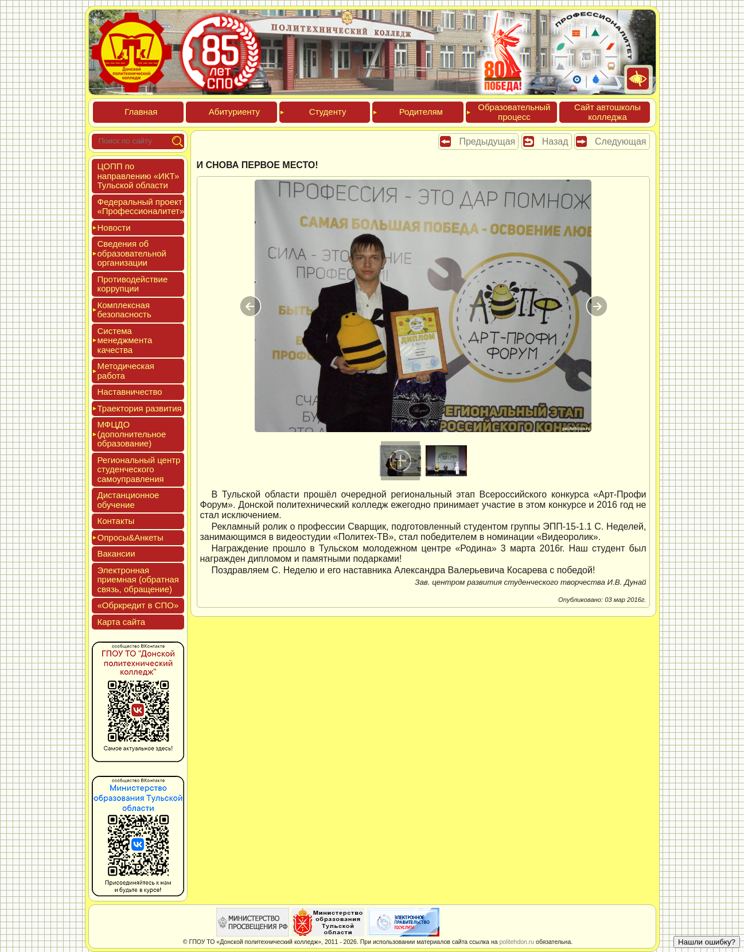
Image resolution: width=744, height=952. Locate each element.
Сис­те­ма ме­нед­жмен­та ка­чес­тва (125, 340)
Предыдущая (487, 141)
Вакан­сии (116, 553)
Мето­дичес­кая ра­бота (126, 370)
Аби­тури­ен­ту (234, 111)
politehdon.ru (516, 941)
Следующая (620, 141)
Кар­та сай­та (122, 622)
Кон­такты (116, 521)
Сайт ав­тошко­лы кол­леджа (607, 112)
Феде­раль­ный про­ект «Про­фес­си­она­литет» (141, 206)
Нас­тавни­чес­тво (130, 392)
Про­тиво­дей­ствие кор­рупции (133, 284)
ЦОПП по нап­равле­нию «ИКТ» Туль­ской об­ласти (139, 175)
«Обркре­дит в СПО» (138, 605)
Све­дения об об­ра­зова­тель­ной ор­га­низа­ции (132, 253)
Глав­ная (140, 111)
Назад (555, 141)
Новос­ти (114, 227)
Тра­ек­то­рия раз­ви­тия (140, 408)
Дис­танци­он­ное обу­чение (128, 500)
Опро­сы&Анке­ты (130, 537)
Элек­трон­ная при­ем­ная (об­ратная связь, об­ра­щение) (138, 579)
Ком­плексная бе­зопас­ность (124, 310)
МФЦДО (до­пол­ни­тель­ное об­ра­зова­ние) (132, 433)
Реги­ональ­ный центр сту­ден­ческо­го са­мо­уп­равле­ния (139, 469)
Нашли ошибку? (706, 942)
